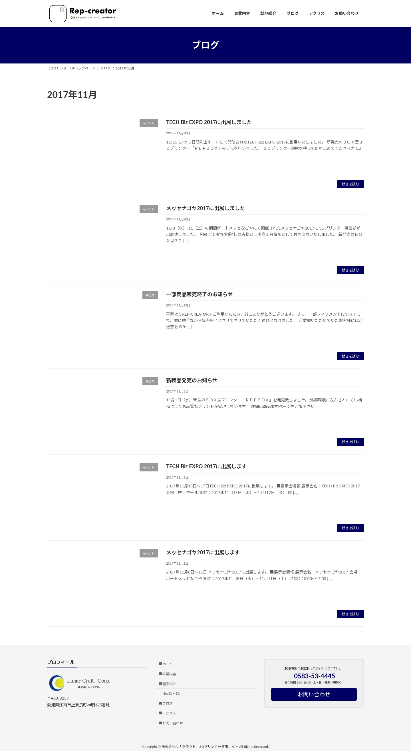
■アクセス (167, 713)
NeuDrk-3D (171, 693)
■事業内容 (167, 674)
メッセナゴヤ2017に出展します (203, 552)
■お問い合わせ (171, 723)
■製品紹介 (167, 684)
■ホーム (166, 664)
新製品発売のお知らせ (191, 380)
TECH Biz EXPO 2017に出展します (206, 466)
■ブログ (166, 703)
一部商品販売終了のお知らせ (199, 294)
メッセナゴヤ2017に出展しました (205, 208)
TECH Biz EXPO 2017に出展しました (209, 122)
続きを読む (350, 184)
